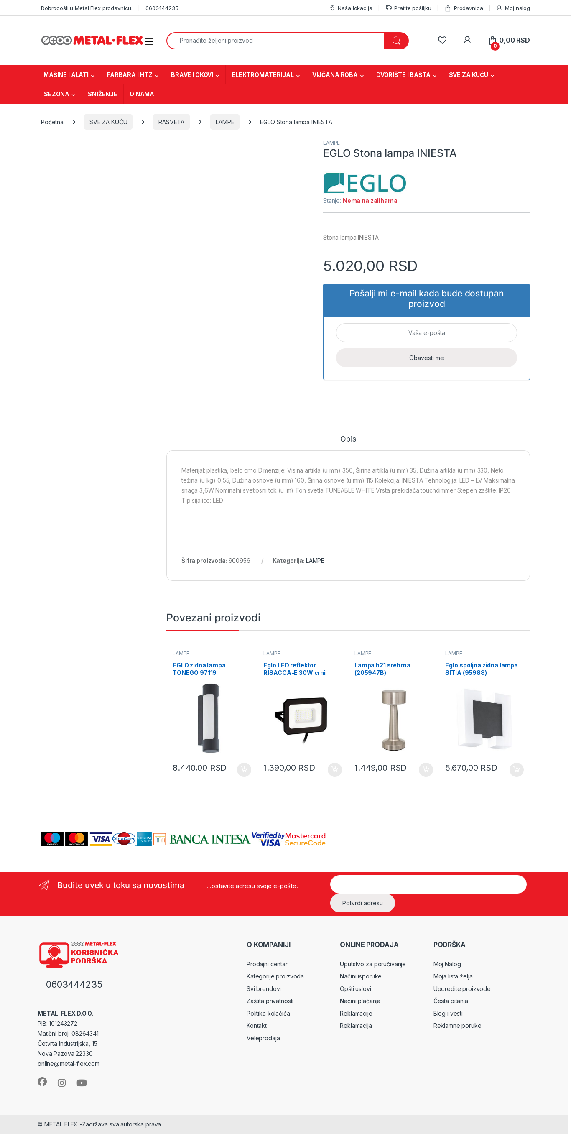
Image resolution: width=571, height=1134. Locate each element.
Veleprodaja (263, 1038)
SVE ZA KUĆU (468, 74)
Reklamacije (356, 1013)
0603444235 (161, 8)
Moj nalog (513, 8)
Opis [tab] (348, 439)
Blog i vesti (448, 1013)
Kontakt (257, 1025)
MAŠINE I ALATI (66, 74)
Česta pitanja (450, 1000)
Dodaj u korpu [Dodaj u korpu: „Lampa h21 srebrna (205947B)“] (426, 770)
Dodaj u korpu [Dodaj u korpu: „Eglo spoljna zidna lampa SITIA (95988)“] (517, 770)
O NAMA (142, 93)
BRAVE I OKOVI (192, 74)
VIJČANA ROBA (335, 74)
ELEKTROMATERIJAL (263, 74)
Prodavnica (463, 8)
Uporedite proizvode (462, 988)
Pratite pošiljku (408, 8)
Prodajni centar (267, 964)
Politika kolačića (268, 1013)
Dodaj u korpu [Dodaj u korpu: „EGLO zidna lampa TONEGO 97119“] (244, 770)
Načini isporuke (361, 976)
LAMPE (225, 121)
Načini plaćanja (360, 1000)
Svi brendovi (264, 988)
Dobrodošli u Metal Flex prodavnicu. (87, 8)
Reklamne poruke (457, 1025)
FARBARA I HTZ (130, 74)
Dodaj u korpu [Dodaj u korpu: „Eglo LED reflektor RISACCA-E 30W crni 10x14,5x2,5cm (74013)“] (335, 770)
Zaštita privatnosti (270, 1000)
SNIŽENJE (102, 93)
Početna (52, 121)
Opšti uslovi (355, 988)
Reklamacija (356, 1025)
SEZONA (56, 93)
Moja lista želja (453, 976)
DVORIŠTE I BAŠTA (403, 74)
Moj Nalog (447, 964)
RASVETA (171, 121)
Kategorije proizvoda (275, 976)
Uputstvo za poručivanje (373, 964)
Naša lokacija (350, 8)
